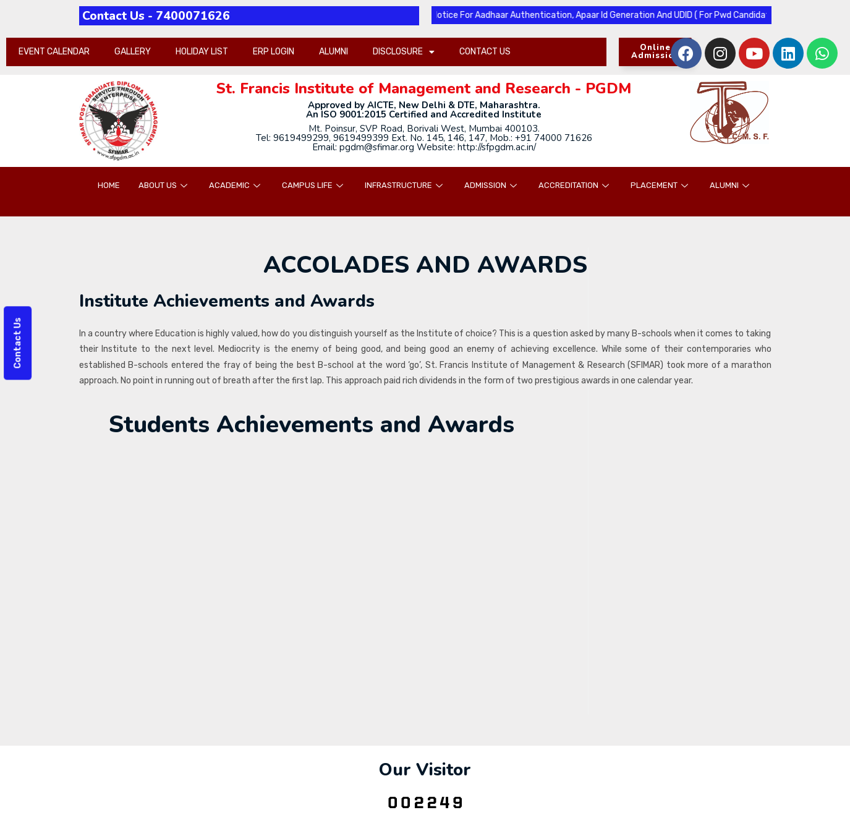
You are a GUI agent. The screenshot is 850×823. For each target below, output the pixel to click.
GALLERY (132, 51)
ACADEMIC (236, 185)
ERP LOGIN (273, 51)
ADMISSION (492, 185)
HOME (109, 185)
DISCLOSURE (404, 51)
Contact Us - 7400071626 (163, 15)
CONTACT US (485, 51)
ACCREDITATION (575, 185)
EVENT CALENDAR (54, 51)
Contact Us (16, 343)
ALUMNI (333, 51)
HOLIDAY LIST (202, 51)
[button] (655, 52)
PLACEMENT (661, 185)
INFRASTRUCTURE (405, 185)
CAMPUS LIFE (314, 185)
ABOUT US (164, 185)
